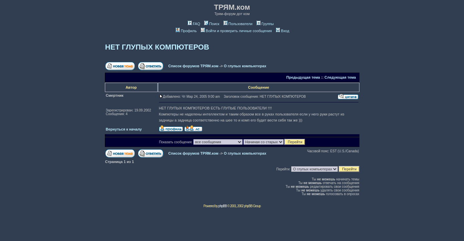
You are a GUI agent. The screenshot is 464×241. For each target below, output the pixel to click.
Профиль (186, 31)
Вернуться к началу (124, 129)
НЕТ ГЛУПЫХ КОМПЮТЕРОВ (157, 47)
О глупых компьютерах (245, 66)
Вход (282, 31)
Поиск (211, 24)
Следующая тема (340, 77)
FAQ (194, 24)
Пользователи (238, 24)
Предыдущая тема (303, 77)
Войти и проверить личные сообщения (236, 31)
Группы (265, 24)
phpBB (222, 206)
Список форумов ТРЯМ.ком (193, 66)
